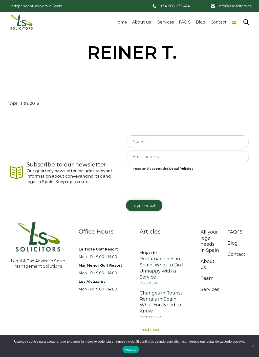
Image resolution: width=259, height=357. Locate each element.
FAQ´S (235, 232)
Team (207, 278)
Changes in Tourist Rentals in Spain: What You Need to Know (161, 302)
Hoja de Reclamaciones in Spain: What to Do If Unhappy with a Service (162, 265)
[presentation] (164, 185)
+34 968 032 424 (175, 6)
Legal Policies (181, 169)
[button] (150, 329)
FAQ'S (185, 22)
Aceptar (131, 349)
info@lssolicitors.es (235, 6)
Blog (200, 22)
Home (121, 22)
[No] (252, 346)
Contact (218, 22)
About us (141, 22)
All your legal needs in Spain (210, 241)
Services (165, 22)
